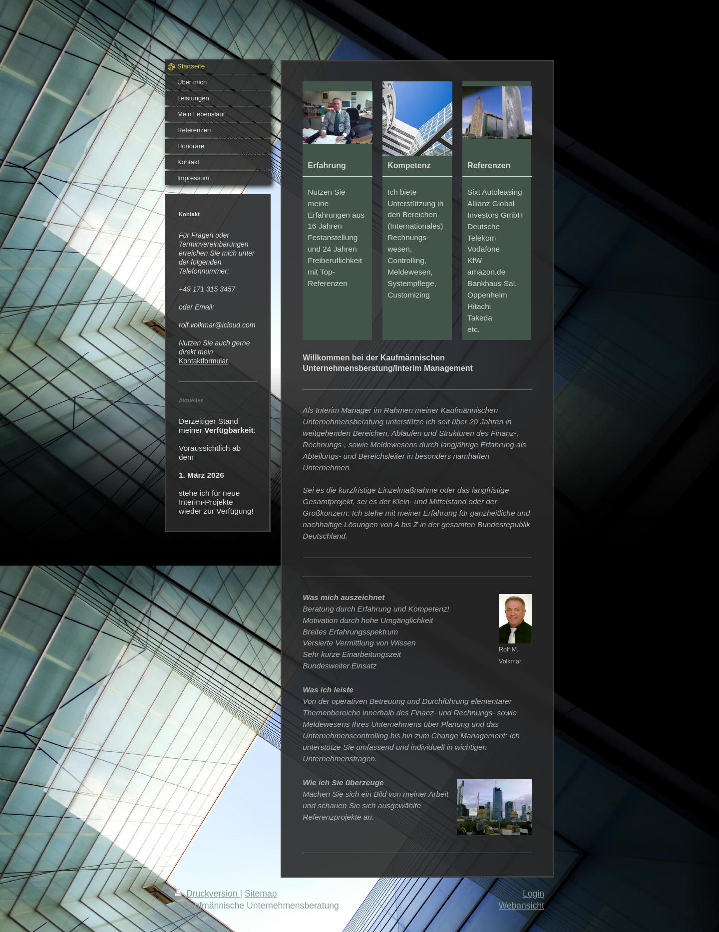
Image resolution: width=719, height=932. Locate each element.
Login (533, 894)
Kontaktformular (203, 361)
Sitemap (261, 894)
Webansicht (521, 906)
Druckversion (207, 894)
